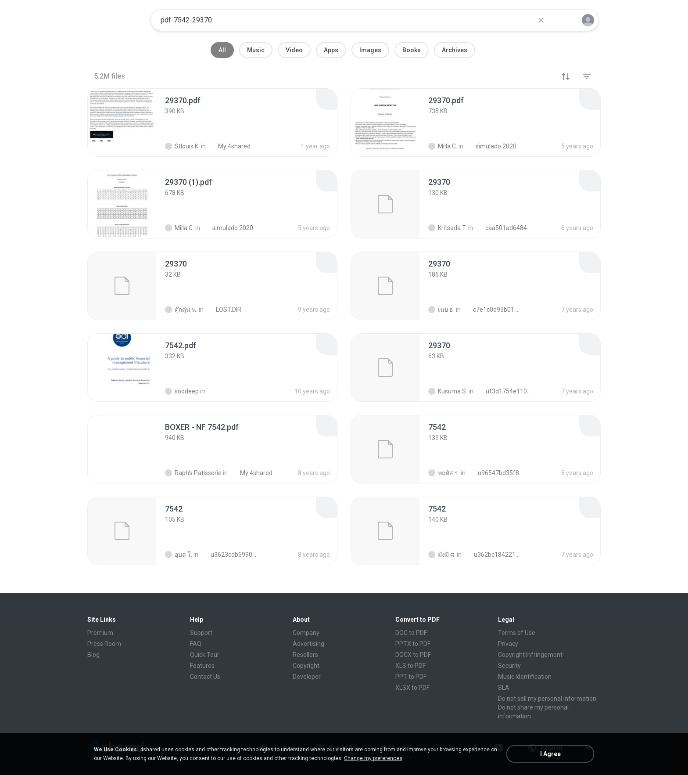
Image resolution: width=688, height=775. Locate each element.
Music (256, 50)
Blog (93, 654)
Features (202, 665)
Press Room (104, 643)
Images (370, 50)
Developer (307, 676)
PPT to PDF (410, 676)
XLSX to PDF (412, 687)
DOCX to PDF (413, 654)
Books (411, 50)
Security (509, 665)
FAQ (195, 643)
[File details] (122, 122)
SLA (503, 687)
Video (294, 50)
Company (306, 632)
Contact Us (205, 676)
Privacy (508, 643)
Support (201, 632)
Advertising (308, 643)
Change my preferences (373, 758)
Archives (454, 50)
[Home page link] (116, 20)
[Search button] (562, 20)
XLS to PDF (410, 665)
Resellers (305, 654)
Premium (100, 632)
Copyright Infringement (530, 654)
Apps (331, 50)
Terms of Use (516, 632)
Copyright (306, 665)
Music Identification (525, 676)
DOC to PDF (411, 632)
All (222, 50)
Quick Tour (204, 654)
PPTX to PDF (412, 643)
